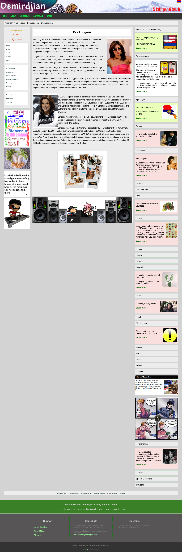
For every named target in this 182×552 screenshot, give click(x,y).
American (25, 16)
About (13, 16)
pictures (8, 86)
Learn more (141, 48)
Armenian (38, 16)
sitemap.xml (95, 549)
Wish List (9, 102)
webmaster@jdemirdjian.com (85, 535)
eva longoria (33, 23)
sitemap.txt (86, 549)
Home (4, 16)
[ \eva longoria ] (11, 75)
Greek (49, 16)
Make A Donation (11, 95)
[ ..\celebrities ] (10, 72)
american (9, 23)
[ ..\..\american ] (10, 68)
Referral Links (10, 98)
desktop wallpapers (12, 79)
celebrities (20, 23)
